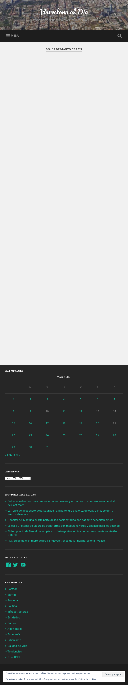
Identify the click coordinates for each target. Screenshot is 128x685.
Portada (13, 589)
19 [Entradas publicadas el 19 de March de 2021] (80, 423)
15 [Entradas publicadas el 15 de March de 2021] (13, 423)
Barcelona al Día (64, 11)
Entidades (14, 617)
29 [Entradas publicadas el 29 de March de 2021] (13, 447)
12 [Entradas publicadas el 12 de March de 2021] (80, 411)
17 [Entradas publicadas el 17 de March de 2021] (47, 423)
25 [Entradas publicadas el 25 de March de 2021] (64, 435)
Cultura (12, 623)
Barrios (12, 594)
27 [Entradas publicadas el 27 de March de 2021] (97, 435)
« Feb (8, 455)
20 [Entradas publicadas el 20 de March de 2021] (97, 423)
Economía (14, 634)
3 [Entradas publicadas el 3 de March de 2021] (47, 399)
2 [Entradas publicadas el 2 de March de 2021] (30, 399)
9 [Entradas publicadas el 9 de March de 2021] (30, 411)
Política (12, 606)
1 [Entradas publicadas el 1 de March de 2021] (13, 399)
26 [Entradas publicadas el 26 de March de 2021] (80, 435)
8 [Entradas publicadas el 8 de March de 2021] (13, 411)
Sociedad (14, 600)
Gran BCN (14, 657)
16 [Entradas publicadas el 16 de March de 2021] (30, 423)
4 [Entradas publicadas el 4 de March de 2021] (64, 399)
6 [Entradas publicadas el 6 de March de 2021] (97, 399)
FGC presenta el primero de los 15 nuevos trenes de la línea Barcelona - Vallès (56, 540)
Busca (119, 35)
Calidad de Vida (17, 645)
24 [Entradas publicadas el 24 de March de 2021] (47, 435)
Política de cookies (87, 679)
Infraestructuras (18, 611)
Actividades (15, 628)
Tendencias (15, 651)
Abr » (17, 455)
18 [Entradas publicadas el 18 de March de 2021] (64, 423)
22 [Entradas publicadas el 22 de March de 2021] (13, 435)
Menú (15, 36)
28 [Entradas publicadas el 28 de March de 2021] (114, 435)
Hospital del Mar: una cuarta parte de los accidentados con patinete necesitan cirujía (60, 520)
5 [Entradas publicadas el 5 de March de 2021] (81, 399)
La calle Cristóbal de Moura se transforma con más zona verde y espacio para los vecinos (64, 525)
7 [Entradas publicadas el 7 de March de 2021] (114, 399)
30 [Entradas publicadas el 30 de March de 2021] (30, 447)
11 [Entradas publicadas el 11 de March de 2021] (64, 411)
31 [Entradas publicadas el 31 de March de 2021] (47, 447)
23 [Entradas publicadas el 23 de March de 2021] (30, 435)
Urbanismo (14, 640)
